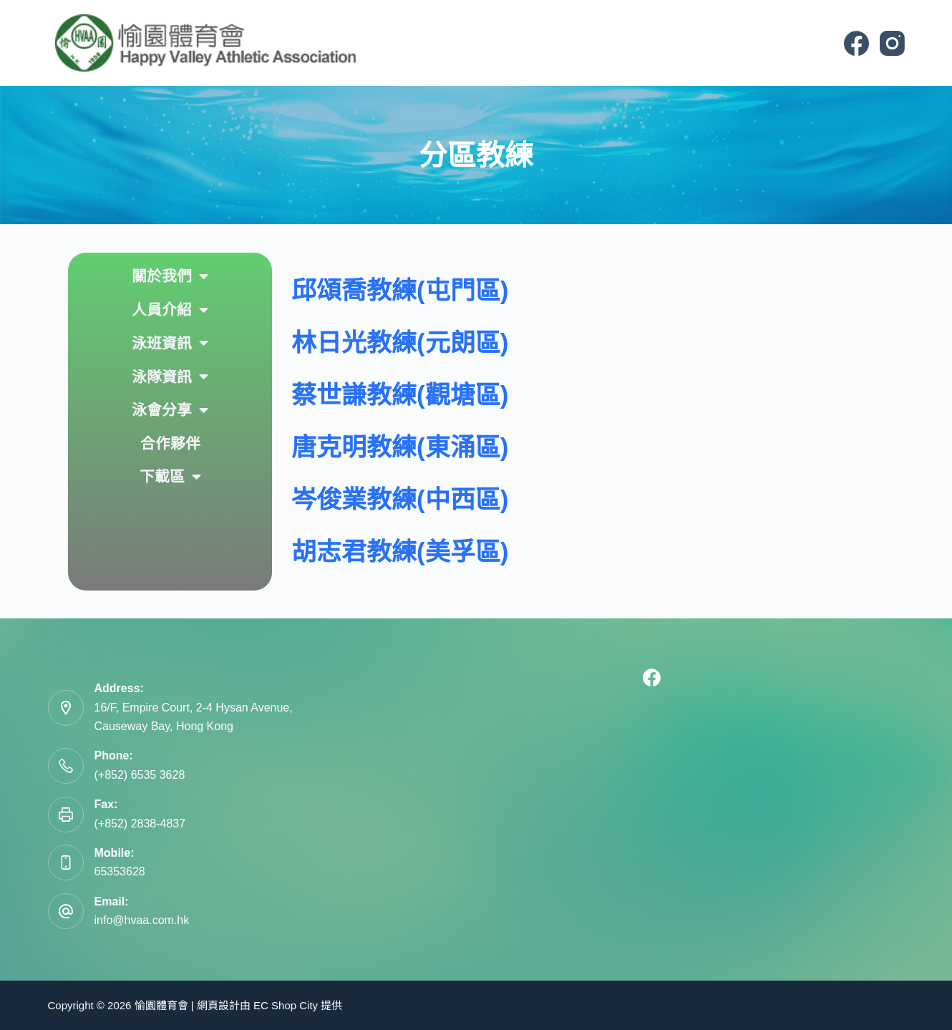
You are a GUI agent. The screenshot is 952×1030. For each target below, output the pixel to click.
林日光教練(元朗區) (399, 342)
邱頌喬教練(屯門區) (399, 290)
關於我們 (170, 276)
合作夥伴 (170, 443)
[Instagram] (892, 43)
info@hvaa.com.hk (142, 920)
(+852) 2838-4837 (140, 823)
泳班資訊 (170, 343)
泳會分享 (170, 410)
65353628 (119, 871)
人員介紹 (170, 310)
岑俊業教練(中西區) (399, 499)
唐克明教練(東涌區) (399, 447)
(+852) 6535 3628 (139, 775)
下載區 (170, 477)
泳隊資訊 (170, 377)
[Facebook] (856, 43)
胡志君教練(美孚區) (399, 551)
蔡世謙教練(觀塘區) (399, 395)
